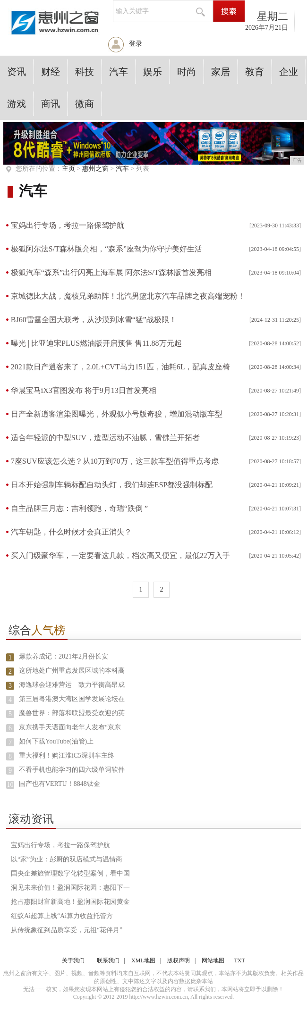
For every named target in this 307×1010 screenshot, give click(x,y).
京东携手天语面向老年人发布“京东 (70, 727)
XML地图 (143, 960)
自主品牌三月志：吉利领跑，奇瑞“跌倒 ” (79, 508)
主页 (68, 168)
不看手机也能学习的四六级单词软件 (72, 769)
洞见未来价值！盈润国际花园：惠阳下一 (70, 887)
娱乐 (152, 72)
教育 (254, 72)
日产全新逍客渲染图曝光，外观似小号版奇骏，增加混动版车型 (116, 414)
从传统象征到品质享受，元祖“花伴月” (66, 930)
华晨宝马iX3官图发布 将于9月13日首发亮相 (83, 390)
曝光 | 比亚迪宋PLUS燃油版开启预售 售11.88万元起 (96, 343)
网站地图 (213, 960)
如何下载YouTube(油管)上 (56, 741)
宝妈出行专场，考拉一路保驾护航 (67, 225)
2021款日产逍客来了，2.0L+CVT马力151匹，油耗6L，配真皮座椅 (120, 367)
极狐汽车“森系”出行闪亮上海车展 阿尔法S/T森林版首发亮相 (111, 272)
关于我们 (73, 960)
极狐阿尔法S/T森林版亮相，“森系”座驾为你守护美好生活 (106, 249)
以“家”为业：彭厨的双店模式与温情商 (66, 859)
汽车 (118, 72)
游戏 (16, 104)
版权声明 (178, 960)
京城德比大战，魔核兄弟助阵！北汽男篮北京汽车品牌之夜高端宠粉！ (128, 296)
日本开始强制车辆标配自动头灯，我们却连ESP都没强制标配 (112, 485)
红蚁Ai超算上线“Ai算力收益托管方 (62, 915)
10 (10, 784)
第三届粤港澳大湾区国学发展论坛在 (72, 698)
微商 (84, 104)
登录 (135, 43)
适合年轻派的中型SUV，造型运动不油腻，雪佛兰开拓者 (105, 438)
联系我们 (108, 960)
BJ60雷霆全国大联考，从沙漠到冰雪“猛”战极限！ (94, 320)
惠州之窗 (95, 168)
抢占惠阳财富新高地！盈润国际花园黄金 (70, 901)
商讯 (50, 104)
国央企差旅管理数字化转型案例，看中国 (70, 873)
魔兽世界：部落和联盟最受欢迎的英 (72, 713)
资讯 (16, 72)
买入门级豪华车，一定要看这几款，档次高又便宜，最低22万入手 (120, 555)
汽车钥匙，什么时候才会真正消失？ (71, 532)
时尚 (186, 72)
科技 (84, 72)
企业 (288, 72)
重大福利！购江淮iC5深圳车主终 (66, 755)
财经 (50, 72)
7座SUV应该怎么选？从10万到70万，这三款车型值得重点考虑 (115, 461)
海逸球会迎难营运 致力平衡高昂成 (72, 684)
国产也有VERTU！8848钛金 (59, 783)
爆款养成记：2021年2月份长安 (63, 656)
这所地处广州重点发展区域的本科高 (72, 670)
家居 (220, 72)
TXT (239, 960)
